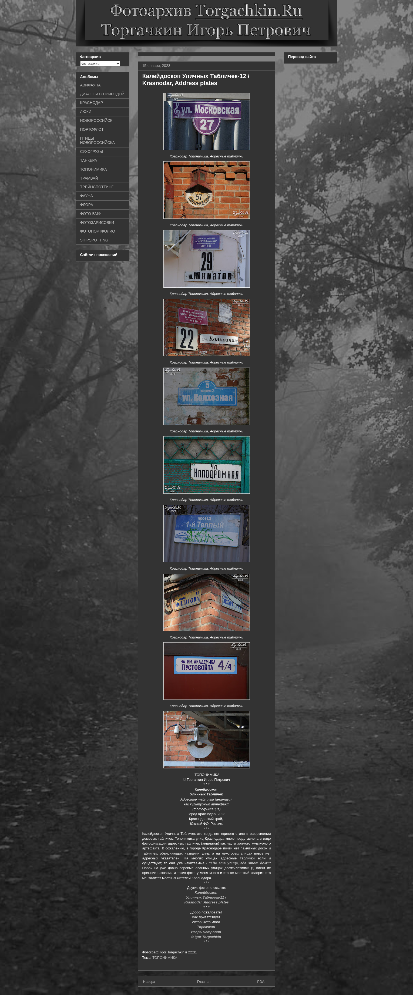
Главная (203, 982)
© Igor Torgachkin (206, 937)
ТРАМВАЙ (89, 178)
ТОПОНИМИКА (164, 958)
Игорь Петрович (206, 932)
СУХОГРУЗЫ (91, 151)
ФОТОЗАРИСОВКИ (97, 222)
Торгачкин (206, 927)
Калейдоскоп (207, 892)
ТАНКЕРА (88, 160)
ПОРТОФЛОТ (92, 129)
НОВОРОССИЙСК (96, 120)
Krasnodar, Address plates (206, 902)
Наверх (149, 982)
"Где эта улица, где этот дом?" (240, 863)
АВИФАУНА (90, 85)
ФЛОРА (86, 205)
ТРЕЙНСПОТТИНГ (96, 187)
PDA (260, 982)
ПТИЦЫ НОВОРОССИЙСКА (97, 140)
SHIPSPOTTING (94, 240)
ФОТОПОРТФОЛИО (97, 231)
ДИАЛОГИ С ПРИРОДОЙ (102, 94)
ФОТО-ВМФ (90, 213)
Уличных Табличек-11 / (206, 897)
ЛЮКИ (86, 111)
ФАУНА (86, 196)
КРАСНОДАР (91, 102)
